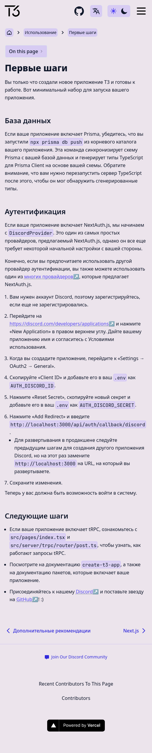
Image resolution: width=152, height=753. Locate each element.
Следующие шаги (36, 516)
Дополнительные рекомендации (47, 630)
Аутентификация (35, 211)
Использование (40, 32)
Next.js (135, 630)
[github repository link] (79, 11)
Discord (87, 591)
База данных (28, 120)
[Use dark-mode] (118, 11)
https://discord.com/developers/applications (62, 323)
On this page (26, 51)
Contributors (76, 698)
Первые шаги (82, 32)
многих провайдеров (51, 276)
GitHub (27, 599)
